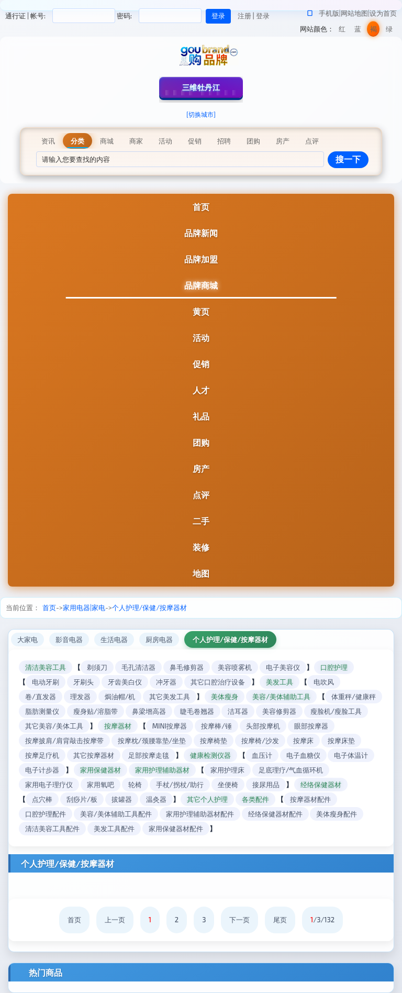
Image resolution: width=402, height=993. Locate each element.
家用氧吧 (100, 784)
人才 (201, 390)
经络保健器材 (320, 784)
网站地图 (354, 13)
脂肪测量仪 (42, 711)
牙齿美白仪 (125, 682)
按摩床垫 (341, 740)
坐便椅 (228, 784)
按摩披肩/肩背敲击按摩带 (64, 740)
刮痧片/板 (81, 799)
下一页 (239, 919)
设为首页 (383, 13)
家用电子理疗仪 (49, 784)
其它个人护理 (207, 799)
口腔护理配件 (45, 814)
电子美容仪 (283, 667)
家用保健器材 (100, 770)
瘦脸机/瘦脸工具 (336, 711)
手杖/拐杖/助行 (180, 784)
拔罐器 (121, 799)
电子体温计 (351, 755)
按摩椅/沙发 (260, 740)
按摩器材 (117, 726)
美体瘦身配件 (336, 814)
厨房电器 (159, 639)
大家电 (27, 639)
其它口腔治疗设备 (218, 682)
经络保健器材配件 (275, 814)
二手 (201, 521)
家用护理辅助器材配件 (200, 814)
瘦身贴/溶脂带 (95, 711)
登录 (263, 16)
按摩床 (303, 740)
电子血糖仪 (303, 755)
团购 (201, 442)
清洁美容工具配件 (52, 828)
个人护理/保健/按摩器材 (149, 607)
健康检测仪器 (210, 755)
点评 (201, 495)
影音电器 (69, 639)
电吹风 (324, 682)
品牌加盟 (201, 259)
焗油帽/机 (120, 696)
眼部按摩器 (311, 726)
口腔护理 (334, 667)
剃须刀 (97, 667)
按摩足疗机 (42, 755)
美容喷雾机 (235, 667)
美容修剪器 (279, 711)
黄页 (201, 311)
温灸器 (156, 799)
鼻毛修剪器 (187, 667)
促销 (201, 364)
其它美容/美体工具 (54, 726)
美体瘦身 (224, 696)
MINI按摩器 (169, 726)
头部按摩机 (263, 726)
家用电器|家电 (84, 607)
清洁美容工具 (45, 667)
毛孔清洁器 (138, 667)
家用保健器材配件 (176, 828)
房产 (201, 468)
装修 (201, 547)
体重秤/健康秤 (353, 696)
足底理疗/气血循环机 (291, 770)
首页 (201, 207)
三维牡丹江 (201, 87)
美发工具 (279, 682)
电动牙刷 (45, 682)
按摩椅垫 (213, 740)
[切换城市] (201, 114)
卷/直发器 (40, 696)
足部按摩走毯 (148, 755)
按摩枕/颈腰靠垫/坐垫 (152, 740)
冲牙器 (166, 682)
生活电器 (114, 639)
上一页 (115, 919)
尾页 (280, 919)
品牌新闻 (201, 233)
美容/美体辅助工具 (281, 696)
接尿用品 (266, 784)
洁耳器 (238, 711)
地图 (201, 573)
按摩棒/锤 (216, 726)
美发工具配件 (114, 828)
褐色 (373, 31)
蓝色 (357, 31)
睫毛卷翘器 (197, 711)
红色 (342, 31)
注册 (244, 16)
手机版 (329, 13)
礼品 (201, 416)
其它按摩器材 (93, 755)
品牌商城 (201, 285)
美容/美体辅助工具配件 (116, 814)
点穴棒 (42, 799)
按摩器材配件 (310, 799)
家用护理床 (227, 770)
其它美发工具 (169, 696)
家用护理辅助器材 (162, 770)
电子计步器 (42, 770)
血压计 (262, 755)
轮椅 (135, 784)
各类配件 (255, 799)
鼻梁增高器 (149, 711)
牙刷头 (83, 682)
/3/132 (322, 919)
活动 (201, 338)
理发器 (80, 696)
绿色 (389, 31)
